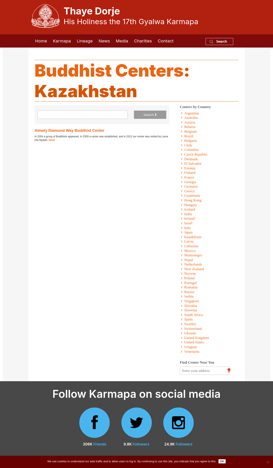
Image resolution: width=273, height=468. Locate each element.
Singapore (191, 301)
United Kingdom (196, 338)
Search (218, 41)
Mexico (190, 251)
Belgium (190, 131)
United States (194, 342)
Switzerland (193, 329)
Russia (189, 292)
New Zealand (194, 269)
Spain (188, 319)
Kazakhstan (193, 237)
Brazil (188, 136)
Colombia (191, 150)
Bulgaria (190, 141)
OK (222, 461)
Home (41, 41)
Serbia (189, 296)
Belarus (190, 127)
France (189, 177)
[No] (268, 462)
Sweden (190, 324)
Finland (190, 173)
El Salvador (193, 164)
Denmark (191, 159)
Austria (189, 122)
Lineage (85, 41)
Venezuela (191, 352)
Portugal (190, 283)
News (104, 41)
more (52, 140)
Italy (187, 228)
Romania (191, 287)
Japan (188, 232)
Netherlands (193, 264)
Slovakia (190, 306)
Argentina (191, 113)
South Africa (193, 315)
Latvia (189, 241)
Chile (188, 145)
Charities (143, 41)
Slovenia (190, 310)
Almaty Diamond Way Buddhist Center (69, 130)
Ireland (189, 218)
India (188, 214)
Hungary (190, 205)
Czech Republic (196, 154)
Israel (188, 223)
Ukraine (190, 333)
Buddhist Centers (109, 70)
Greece (189, 191)
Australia (191, 118)
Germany (191, 186)
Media (122, 41)
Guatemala (192, 196)
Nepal (188, 260)
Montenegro (193, 255)
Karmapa (62, 41)
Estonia (189, 168)
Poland (189, 278)
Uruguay (190, 347)
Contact (165, 41)
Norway (190, 273)
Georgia (190, 182)
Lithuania (191, 246)
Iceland (189, 209)
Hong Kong (193, 200)
